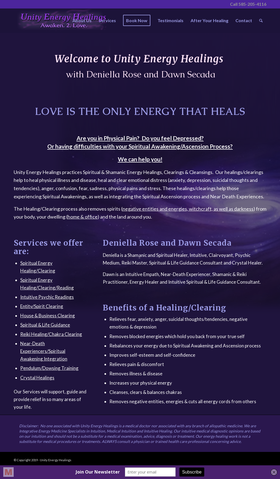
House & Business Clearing (47, 315)
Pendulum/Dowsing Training (49, 368)
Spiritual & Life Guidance (45, 325)
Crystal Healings (37, 378)
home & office (83, 217)
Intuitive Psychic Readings (47, 297)
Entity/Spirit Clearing (41, 306)
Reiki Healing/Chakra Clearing (51, 334)
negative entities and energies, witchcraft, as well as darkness (187, 209)
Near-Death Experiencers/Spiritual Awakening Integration (43, 351)
